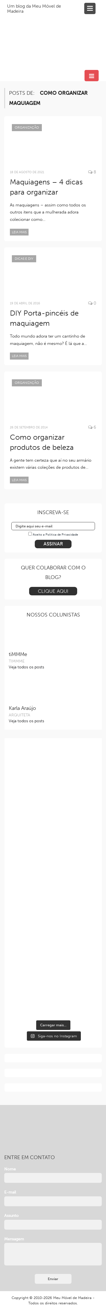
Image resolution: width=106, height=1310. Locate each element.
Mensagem (14, 1239)
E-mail (10, 1192)
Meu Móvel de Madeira (72, 1298)
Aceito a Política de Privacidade (55, 534)
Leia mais (19, 232)
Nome (10, 1169)
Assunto (11, 1215)
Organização (27, 127)
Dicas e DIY (24, 259)
